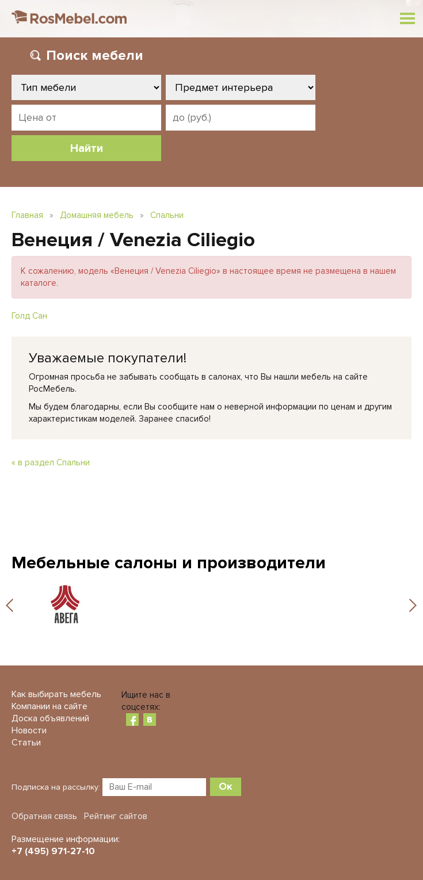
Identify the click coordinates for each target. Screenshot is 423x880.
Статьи (26, 742)
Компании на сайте (49, 706)
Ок (226, 786)
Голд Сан (29, 316)
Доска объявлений (50, 718)
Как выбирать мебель (56, 694)
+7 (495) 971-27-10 (53, 851)
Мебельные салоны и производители (169, 562)
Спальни (167, 215)
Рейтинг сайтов (115, 816)
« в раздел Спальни (51, 462)
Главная (27, 215)
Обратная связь (44, 816)
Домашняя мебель (97, 215)
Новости (29, 730)
